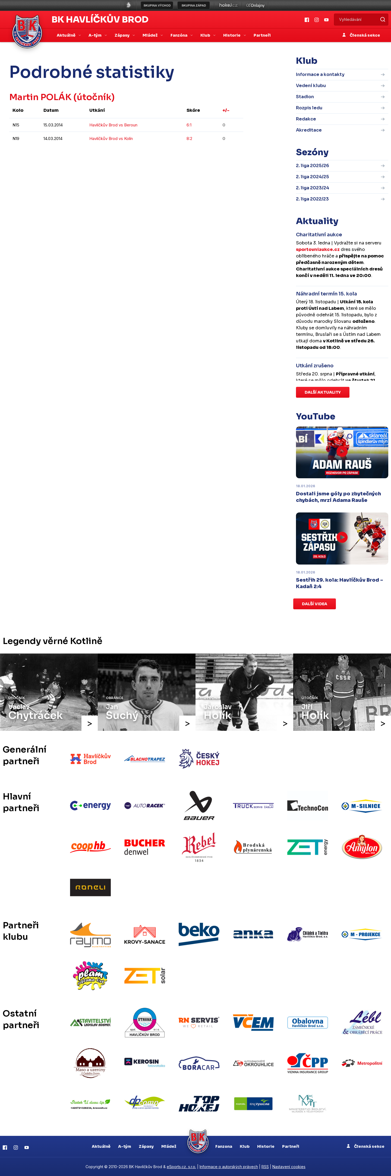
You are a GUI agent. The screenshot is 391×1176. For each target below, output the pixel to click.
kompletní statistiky (210, 154)
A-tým (124, 1146)
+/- (225, 110)
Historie (266, 1146)
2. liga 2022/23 (312, 199)
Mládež (168, 1146)
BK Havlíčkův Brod (100, 19)
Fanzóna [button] (179, 35)
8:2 (189, 138)
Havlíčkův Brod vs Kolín (111, 138)
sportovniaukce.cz (318, 249)
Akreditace (309, 130)
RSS (265, 1166)
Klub (245, 1146)
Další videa (314, 603)
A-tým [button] (95, 35)
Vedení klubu (311, 85)
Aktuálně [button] (66, 35)
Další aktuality (323, 392)
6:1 (189, 125)
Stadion (305, 97)
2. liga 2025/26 (312, 165)
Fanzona (223, 1146)
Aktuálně (101, 1146)
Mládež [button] (150, 35)
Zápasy (146, 1146)
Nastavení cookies (288, 1166)
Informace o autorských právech (229, 1166)
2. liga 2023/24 (312, 188)
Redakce (306, 119)
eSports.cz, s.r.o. (181, 1166)
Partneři (262, 35)
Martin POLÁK (40, 97)
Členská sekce (361, 35)
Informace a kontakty (320, 74)
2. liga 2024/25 (312, 177)
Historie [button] (232, 35)
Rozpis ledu (309, 108)
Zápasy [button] (122, 35)
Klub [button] (205, 35)
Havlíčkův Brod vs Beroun (113, 125)
